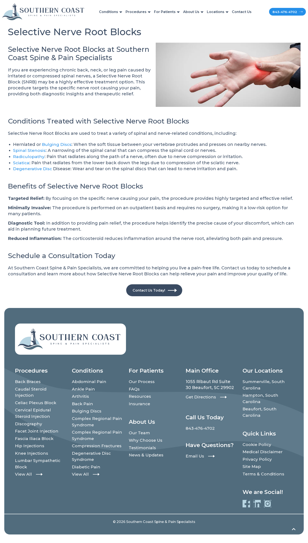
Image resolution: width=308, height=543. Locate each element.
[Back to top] (293, 533)
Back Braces (28, 381)
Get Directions (202, 396)
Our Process (142, 381)
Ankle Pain (84, 388)
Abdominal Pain (89, 381)
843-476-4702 (276, 12)
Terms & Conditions (264, 474)
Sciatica (21, 162)
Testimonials (143, 447)
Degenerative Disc (33, 168)
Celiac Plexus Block (36, 402)
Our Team (140, 433)
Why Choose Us (146, 440)
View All (24, 475)
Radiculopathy (29, 156)
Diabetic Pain (86, 474)
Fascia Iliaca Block (35, 438)
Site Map (252, 467)
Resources (140, 396)
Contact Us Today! (149, 289)
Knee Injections (32, 453)
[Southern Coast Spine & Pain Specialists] (43, 11)
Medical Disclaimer (263, 452)
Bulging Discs (57, 144)
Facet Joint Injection (37, 431)
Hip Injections (30, 446)
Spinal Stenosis (29, 150)
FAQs (135, 388)
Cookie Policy (257, 444)
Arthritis (81, 396)
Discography (29, 424)
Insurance (140, 403)
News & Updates (147, 455)
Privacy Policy (257, 459)
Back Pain (83, 403)
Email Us (195, 455)
